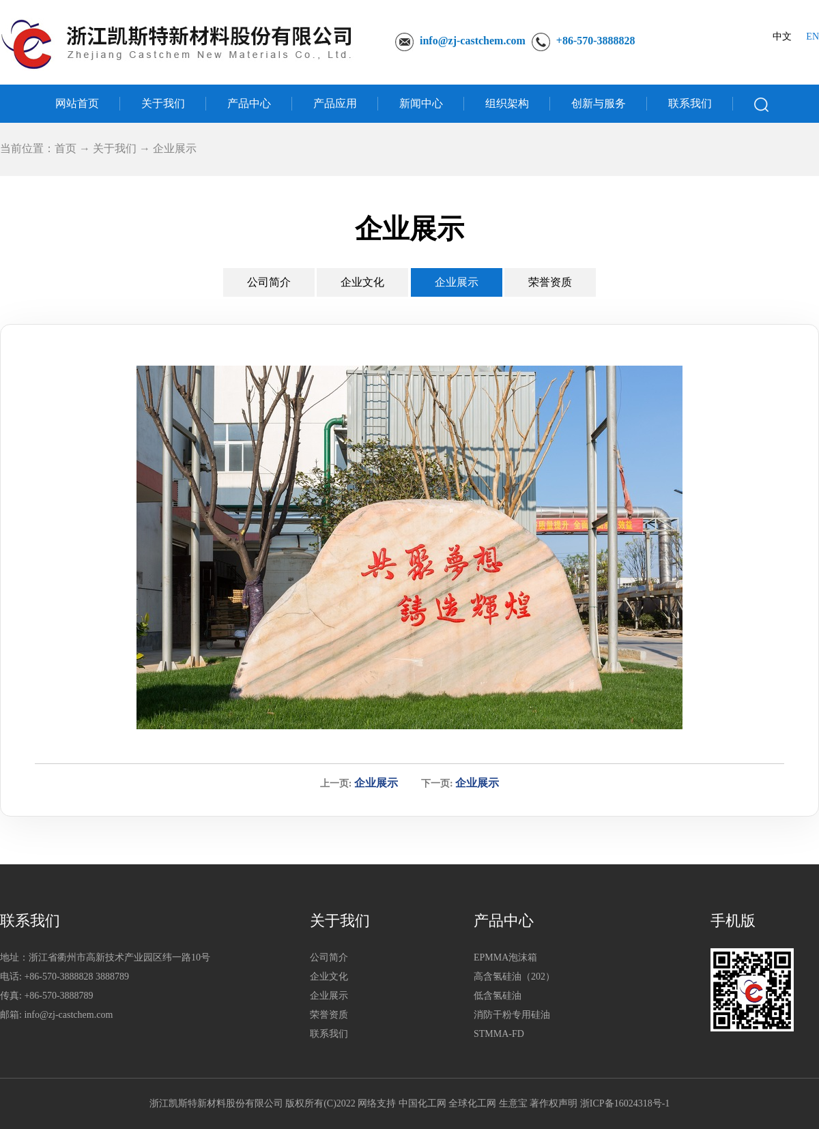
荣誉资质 (550, 282)
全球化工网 (472, 1103)
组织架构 (507, 103)
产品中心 (249, 103)
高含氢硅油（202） (514, 976)
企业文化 (362, 282)
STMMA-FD (499, 1034)
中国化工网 (422, 1103)
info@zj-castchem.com (473, 40)
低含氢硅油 (497, 996)
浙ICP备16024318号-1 (625, 1103)
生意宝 (513, 1103)
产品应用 (335, 103)
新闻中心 (421, 103)
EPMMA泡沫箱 (505, 957)
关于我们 (163, 103)
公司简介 (269, 282)
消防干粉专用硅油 (512, 1015)
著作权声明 (553, 1103)
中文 (782, 36)
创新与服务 (598, 103)
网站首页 (77, 103)
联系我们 (690, 103)
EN (812, 36)
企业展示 (456, 282)
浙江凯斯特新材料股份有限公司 (216, 1103)
